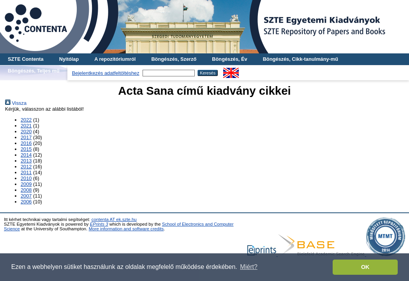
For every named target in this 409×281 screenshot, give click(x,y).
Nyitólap (69, 59)
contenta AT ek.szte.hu (114, 219)
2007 (26, 196)
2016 (26, 143)
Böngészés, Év (229, 59)
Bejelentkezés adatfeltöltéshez (105, 73)
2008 (26, 190)
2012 (26, 167)
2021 (26, 126)
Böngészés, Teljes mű (34, 71)
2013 (26, 161)
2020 (26, 131)
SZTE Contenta (26, 59)
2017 (26, 137)
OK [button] (365, 267)
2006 (26, 202)
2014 (26, 155)
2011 (26, 172)
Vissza (15, 103)
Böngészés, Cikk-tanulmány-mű (300, 59)
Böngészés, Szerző (173, 59)
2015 (26, 149)
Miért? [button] (248, 266)
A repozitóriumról (115, 59)
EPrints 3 (99, 224)
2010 (26, 178)
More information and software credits (126, 228)
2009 (26, 184)
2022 (26, 120)
